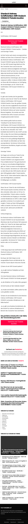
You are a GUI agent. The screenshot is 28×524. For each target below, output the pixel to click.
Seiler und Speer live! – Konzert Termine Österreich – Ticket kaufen (13, 498)
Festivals (4, 419)
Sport (3, 427)
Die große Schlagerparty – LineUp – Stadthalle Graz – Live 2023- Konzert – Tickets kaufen (12, 482)
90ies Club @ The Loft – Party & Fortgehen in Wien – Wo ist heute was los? (14, 461)
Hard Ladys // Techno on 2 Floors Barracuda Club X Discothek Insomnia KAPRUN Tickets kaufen (14, 366)
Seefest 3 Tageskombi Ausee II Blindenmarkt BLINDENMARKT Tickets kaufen (13, 374)
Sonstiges (4, 425)
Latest (14, 1)
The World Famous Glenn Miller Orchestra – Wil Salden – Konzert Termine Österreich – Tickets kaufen (14, 476)
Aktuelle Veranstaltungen (8, 413)
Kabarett (4, 421)
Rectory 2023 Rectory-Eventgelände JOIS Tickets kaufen (13, 381)
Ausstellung (5, 416)
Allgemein (4, 415)
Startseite (6, 522)
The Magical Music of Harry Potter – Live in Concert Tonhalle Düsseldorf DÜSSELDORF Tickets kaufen (13, 466)
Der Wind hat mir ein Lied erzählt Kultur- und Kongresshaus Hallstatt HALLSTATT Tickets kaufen (13, 388)
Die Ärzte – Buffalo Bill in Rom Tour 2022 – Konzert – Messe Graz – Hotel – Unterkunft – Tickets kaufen (14, 488)
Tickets (21, 361)
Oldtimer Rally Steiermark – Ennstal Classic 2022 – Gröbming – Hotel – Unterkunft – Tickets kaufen (14, 493)
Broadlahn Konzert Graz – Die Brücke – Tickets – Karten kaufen (12, 471)
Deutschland (5, 418)
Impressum (13, 522)
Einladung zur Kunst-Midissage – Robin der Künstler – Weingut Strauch (14, 457)
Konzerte (4, 422)
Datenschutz (21, 522)
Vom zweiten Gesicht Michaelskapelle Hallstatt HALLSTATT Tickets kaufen (14, 396)
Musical (4, 424)
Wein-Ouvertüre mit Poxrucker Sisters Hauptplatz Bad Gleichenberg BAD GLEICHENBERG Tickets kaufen (14, 403)
